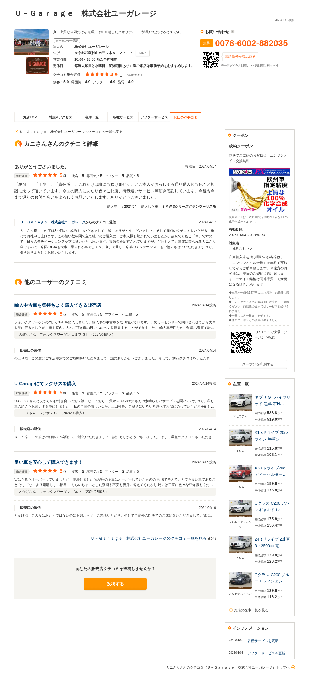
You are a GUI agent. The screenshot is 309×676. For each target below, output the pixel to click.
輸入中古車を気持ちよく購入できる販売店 (57, 305)
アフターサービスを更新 (266, 653)
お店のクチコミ (185, 118)
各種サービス (123, 117)
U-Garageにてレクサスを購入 (45, 383)
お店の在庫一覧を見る (251, 610)
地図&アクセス (60, 117)
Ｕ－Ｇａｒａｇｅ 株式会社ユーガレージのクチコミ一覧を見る (148, 538)
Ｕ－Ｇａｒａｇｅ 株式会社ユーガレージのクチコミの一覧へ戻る (70, 132)
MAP (142, 53)
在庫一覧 (92, 117)
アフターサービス (154, 117)
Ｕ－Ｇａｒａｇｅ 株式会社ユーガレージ (52, 222)
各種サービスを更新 (262, 641)
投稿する (115, 583)
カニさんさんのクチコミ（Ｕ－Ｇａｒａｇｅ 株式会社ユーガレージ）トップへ (228, 667)
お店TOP (30, 117)
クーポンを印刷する (258, 364)
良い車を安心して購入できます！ (48, 462)
